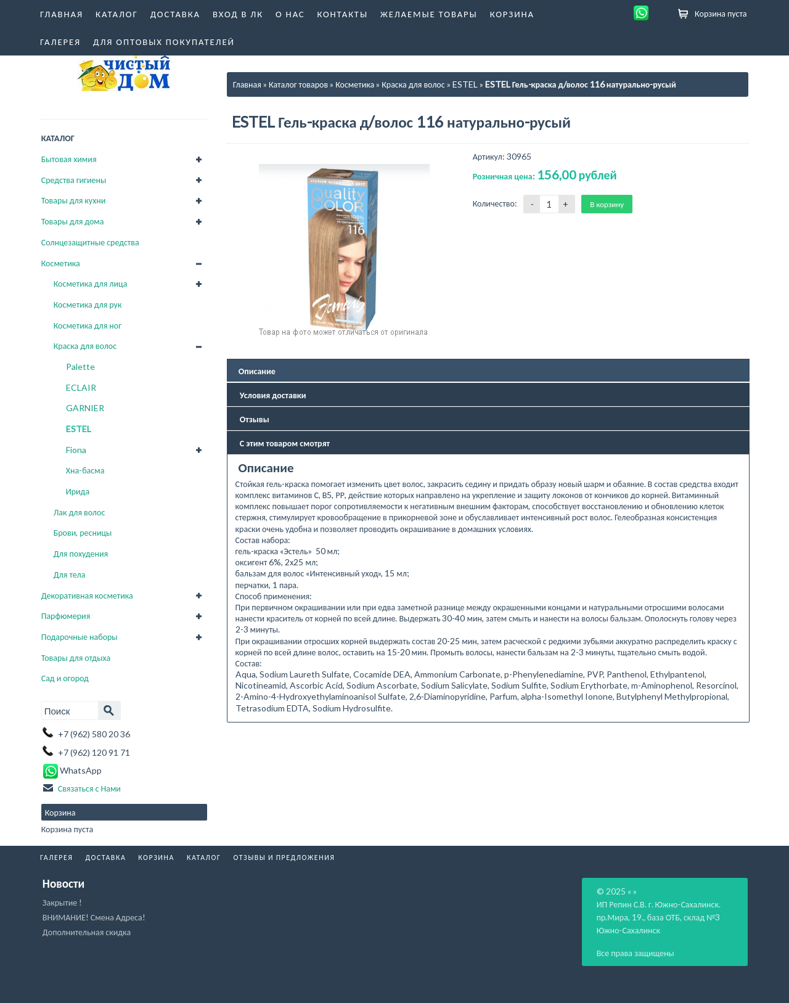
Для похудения (81, 553)
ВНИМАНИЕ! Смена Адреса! (94, 917)
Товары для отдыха (76, 657)
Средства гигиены (74, 179)
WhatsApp (71, 770)
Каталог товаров (298, 84)
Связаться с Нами (89, 788)
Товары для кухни (73, 200)
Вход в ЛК (238, 13)
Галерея (60, 41)
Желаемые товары (429, 13)
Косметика (60, 263)
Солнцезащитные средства (90, 242)
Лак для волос (79, 512)
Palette (80, 366)
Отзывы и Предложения (284, 857)
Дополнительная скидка (87, 932)
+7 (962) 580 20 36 (94, 734)
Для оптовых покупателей (164, 41)
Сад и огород (65, 678)
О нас (290, 13)
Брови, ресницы (83, 532)
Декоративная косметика (87, 595)
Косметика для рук (88, 304)
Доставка (175, 13)
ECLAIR (81, 387)
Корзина (512, 13)
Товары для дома (72, 221)
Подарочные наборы (79, 636)
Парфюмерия (66, 615)
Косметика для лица (91, 283)
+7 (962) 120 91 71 (94, 752)
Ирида (77, 491)
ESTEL (78, 429)
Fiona (76, 449)
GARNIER (85, 408)
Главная (61, 13)
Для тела (70, 574)
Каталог (117, 13)
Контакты (342, 13)
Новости (63, 883)
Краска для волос (85, 345)
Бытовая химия (69, 159)
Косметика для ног (87, 325)
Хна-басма (85, 470)
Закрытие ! (62, 902)
